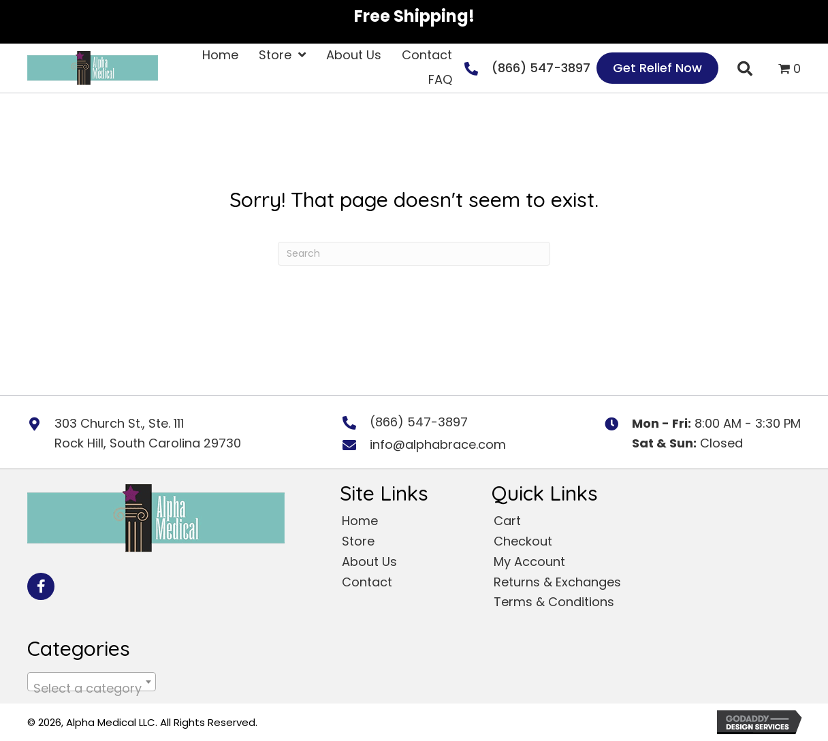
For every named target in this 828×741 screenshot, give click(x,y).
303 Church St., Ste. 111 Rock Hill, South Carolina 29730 (147, 433)
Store (358, 541)
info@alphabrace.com (438, 444)
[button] (40, 586)
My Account (529, 561)
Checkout (523, 541)
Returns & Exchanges (557, 581)
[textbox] (91, 688)
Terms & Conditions (554, 601)
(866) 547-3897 (541, 67)
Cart (507, 520)
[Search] (414, 254)
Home (360, 520)
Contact (367, 581)
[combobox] (91, 681)
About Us (369, 561)
